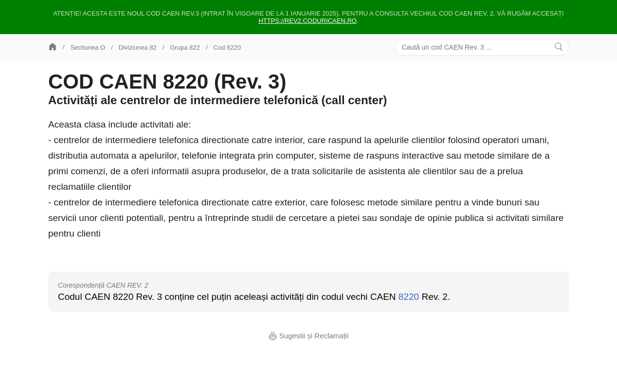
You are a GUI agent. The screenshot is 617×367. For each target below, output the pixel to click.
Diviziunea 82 (138, 47)
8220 (409, 297)
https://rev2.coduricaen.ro (307, 20)
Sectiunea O (88, 47)
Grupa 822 (185, 47)
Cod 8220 (227, 47)
